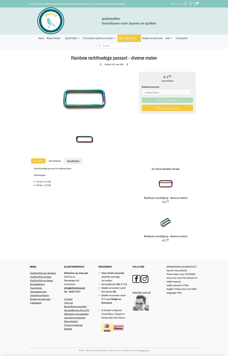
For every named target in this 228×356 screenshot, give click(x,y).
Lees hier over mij (141, 292)
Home (41, 38)
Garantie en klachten (74, 317)
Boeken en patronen (152, 38)
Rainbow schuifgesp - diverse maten (165, 197)
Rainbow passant (150, 86)
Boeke (33, 299)
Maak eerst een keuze (167, 100)
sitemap (142, 350)
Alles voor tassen (129, 38)
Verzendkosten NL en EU (76, 310)
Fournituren (36, 287)
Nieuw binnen (53, 38)
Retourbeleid (71, 321)
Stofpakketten (37, 284)
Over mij (68, 302)
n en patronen (43, 299)
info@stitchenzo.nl (74, 287)
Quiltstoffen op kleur (41, 276)
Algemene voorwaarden (76, 313)
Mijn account (179, 4)
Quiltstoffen (72, 38)
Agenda (68, 328)
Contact (68, 299)
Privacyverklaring (73, 325)
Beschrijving (55, 160)
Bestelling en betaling (75, 306)
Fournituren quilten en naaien (99, 38)
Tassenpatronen (38, 291)
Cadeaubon (182, 38)
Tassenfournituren (39, 295)
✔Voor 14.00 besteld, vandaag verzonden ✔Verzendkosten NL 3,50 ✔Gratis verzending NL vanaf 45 (77, 3)
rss (148, 350)
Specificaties (73, 160)
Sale (169, 38)
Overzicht (38, 160)
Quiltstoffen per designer (43, 273)
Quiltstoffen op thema (41, 280)
